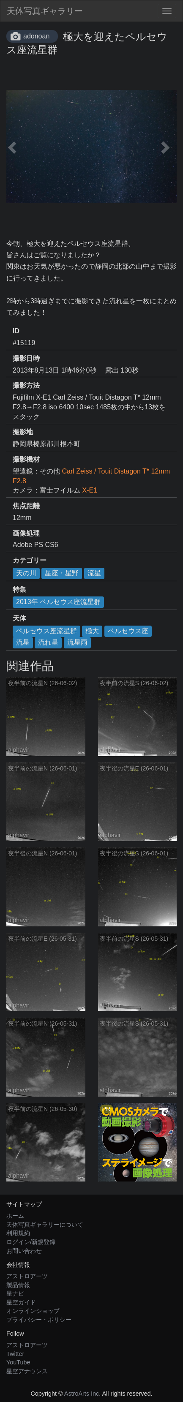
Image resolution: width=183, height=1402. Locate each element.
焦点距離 (26, 505)
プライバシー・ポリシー (38, 1319)
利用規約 (18, 1233)
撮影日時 (26, 358)
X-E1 (89, 490)
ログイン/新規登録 (30, 1242)
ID (16, 331)
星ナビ (15, 1293)
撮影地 (23, 432)
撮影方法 (26, 385)
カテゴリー (29, 560)
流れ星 (48, 642)
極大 (92, 630)
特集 (19, 589)
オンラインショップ (33, 1310)
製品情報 (18, 1285)
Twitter (15, 1353)
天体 (19, 618)
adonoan (36, 36)
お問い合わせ (24, 1250)
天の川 (26, 573)
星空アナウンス (27, 1371)
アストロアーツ (27, 1276)
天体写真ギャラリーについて (44, 1224)
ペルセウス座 (128, 630)
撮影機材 (26, 459)
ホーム (15, 1215)
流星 (94, 573)
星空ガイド (21, 1302)
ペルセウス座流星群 (46, 630)
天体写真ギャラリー (45, 11)
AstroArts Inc (81, 1393)
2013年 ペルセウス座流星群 (58, 601)
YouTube (18, 1362)
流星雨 (77, 642)
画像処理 (26, 533)
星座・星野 (62, 573)
